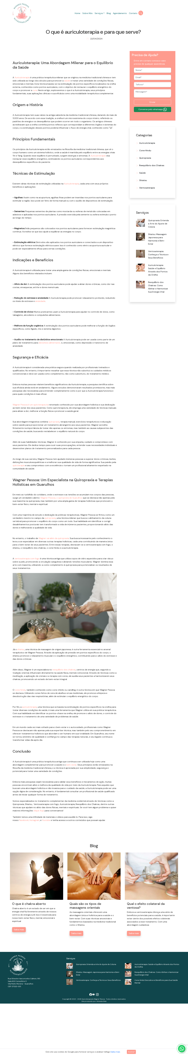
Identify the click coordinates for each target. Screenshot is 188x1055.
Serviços (99, 13)
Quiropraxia (145, 158)
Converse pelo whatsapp (152, 109)
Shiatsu (143, 180)
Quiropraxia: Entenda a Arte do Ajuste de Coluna (158, 223)
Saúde (142, 172)
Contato (133, 13)
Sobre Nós (87, 13)
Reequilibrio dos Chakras (151, 165)
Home (77, 13)
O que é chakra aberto (29, 955)
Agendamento (120, 13)
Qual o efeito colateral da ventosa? (146, 957)
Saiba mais (19, 981)
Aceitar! (131, 1052)
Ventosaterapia (147, 187)
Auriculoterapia (147, 143)
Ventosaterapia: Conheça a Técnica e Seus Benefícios (158, 254)
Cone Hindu (145, 150)
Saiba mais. (115, 1052)
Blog (109, 13)
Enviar (152, 102)
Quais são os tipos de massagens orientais (85, 957)
